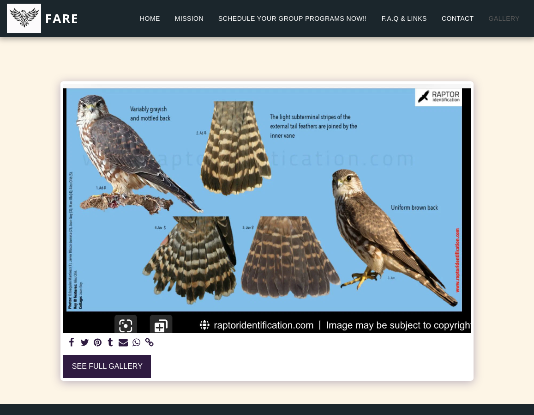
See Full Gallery (107, 366)
